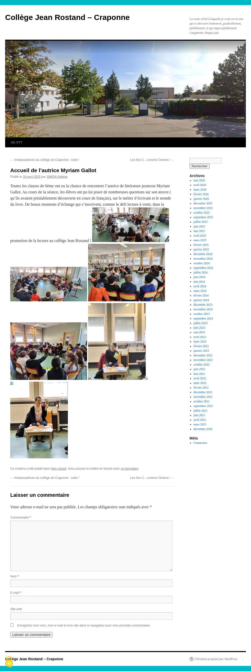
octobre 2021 (202, 401)
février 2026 (201, 194)
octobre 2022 (202, 364)
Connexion (200, 443)
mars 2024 (200, 291)
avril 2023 (200, 337)
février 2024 (201, 295)
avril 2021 (200, 420)
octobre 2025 (202, 212)
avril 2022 (200, 378)
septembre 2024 (203, 268)
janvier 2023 (201, 351)
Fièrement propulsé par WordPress (216, 659)
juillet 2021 (201, 410)
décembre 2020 (203, 429)
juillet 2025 (201, 222)
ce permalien (130, 468)
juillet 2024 (201, 272)
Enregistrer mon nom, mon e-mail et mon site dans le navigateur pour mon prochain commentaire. (84, 625)
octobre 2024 (202, 263)
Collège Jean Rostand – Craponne (67, 17)
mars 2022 (200, 383)
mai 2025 (199, 231)
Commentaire (20, 517)
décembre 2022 (203, 355)
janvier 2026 (201, 199)
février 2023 (201, 346)
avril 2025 (200, 235)
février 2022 (201, 387)
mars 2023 (200, 341)
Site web (16, 609)
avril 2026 (200, 185)
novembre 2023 (203, 309)
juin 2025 (199, 226)
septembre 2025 (203, 217)
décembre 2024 (203, 254)
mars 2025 (200, 240)
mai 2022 (199, 374)
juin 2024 (199, 277)
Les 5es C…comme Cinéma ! (152, 160)
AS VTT (17, 142)
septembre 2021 (203, 406)
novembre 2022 (203, 360)
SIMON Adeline (57, 177)
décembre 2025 (203, 203)
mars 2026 (200, 189)
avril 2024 (200, 286)
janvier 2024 (201, 300)
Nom (14, 576)
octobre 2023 (202, 314)
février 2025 (201, 245)
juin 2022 (199, 369)
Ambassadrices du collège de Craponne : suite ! (44, 160)
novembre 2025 (203, 208)
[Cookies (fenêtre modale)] (9, 662)
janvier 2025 (201, 249)
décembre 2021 (203, 392)
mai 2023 (199, 332)
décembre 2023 (203, 304)
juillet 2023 (201, 323)
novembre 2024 (203, 258)
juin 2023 (199, 327)
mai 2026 (199, 180)
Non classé (58, 468)
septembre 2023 (203, 318)
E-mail (15, 593)
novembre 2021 (203, 397)
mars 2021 (200, 424)
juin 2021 (199, 415)
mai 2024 (199, 281)
